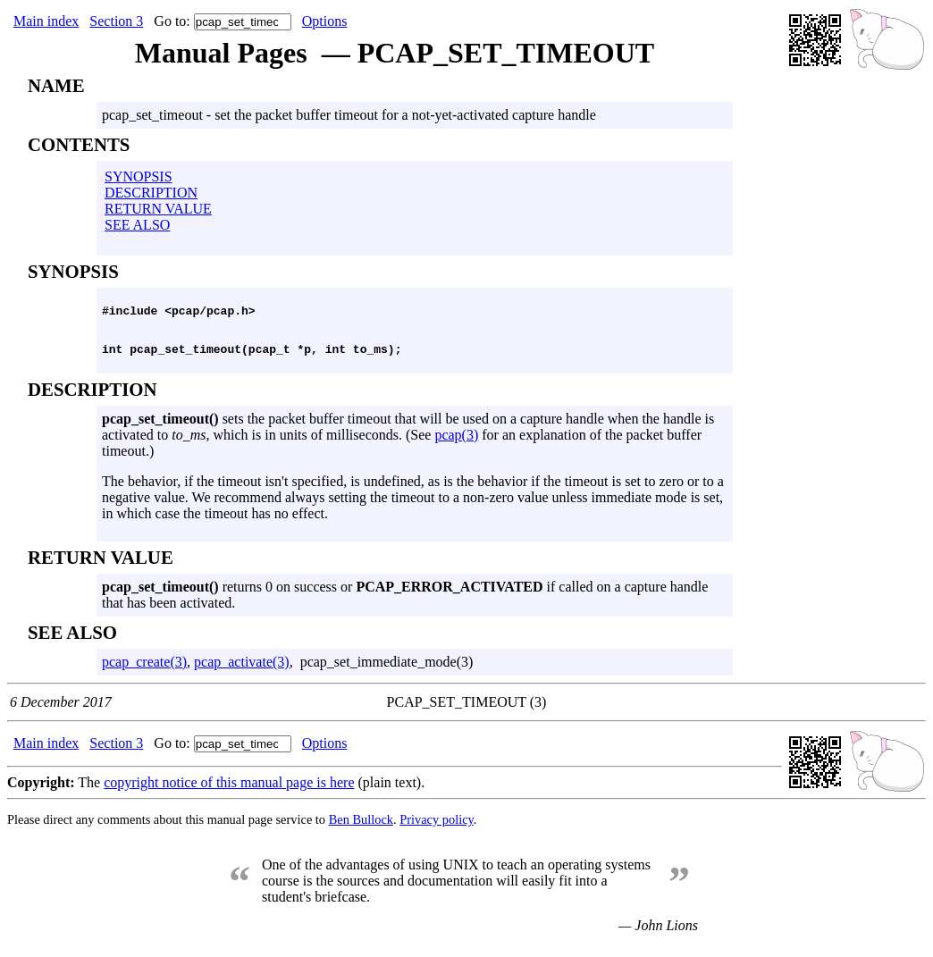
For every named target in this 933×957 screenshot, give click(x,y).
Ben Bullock (361, 827)
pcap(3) (456, 442)
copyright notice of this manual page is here (229, 790)
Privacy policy (436, 827)
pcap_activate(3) (242, 669)
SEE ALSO (137, 224)
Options (325, 21)
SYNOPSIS (138, 176)
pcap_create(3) (144, 669)
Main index (46, 21)
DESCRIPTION (151, 192)
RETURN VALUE (158, 208)
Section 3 (116, 21)
